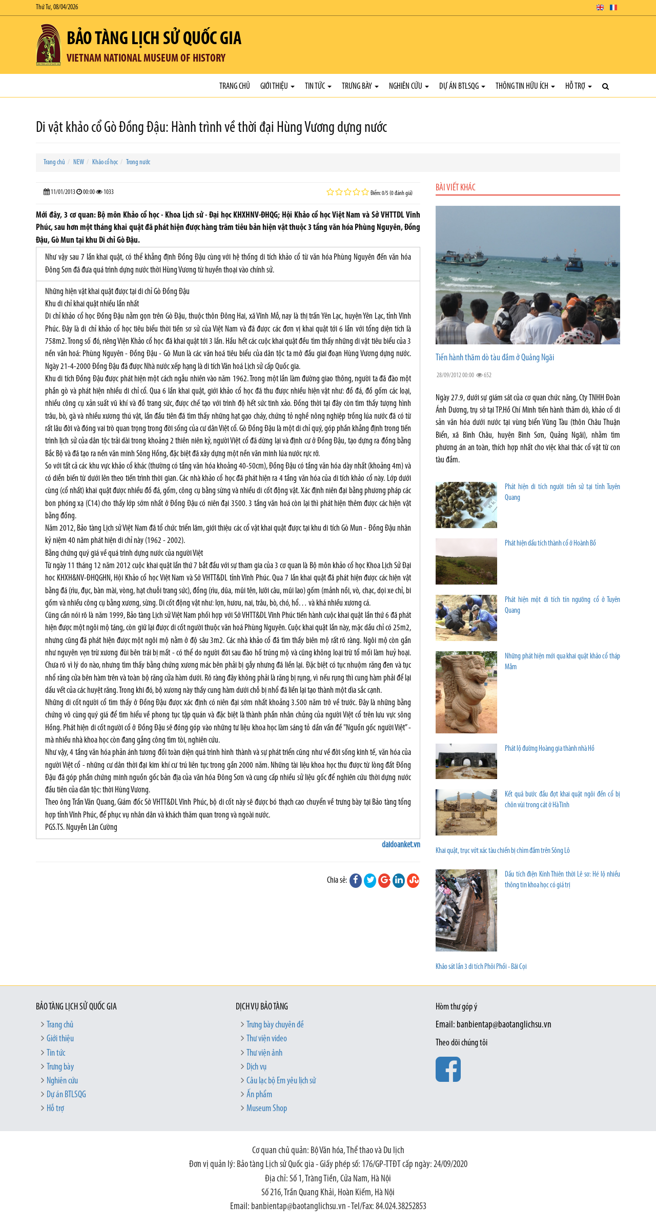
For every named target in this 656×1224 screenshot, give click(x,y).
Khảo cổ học (105, 162)
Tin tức (318, 86)
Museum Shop (267, 1109)
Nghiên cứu (409, 86)
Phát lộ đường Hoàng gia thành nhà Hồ (549, 749)
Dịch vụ (256, 1067)
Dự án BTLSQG (462, 86)
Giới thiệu (277, 86)
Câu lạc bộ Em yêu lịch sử (281, 1081)
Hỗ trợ (578, 86)
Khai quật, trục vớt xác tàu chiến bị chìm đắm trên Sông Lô (503, 851)
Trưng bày (360, 86)
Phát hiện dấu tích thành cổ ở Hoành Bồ (550, 544)
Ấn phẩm (259, 1095)
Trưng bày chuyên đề (275, 1025)
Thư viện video (267, 1039)
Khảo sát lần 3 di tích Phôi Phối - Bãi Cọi (481, 967)
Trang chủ (234, 86)
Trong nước (138, 162)
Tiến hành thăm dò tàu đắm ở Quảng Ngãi (495, 358)
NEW (78, 162)
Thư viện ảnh (264, 1053)
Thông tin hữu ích (525, 86)
